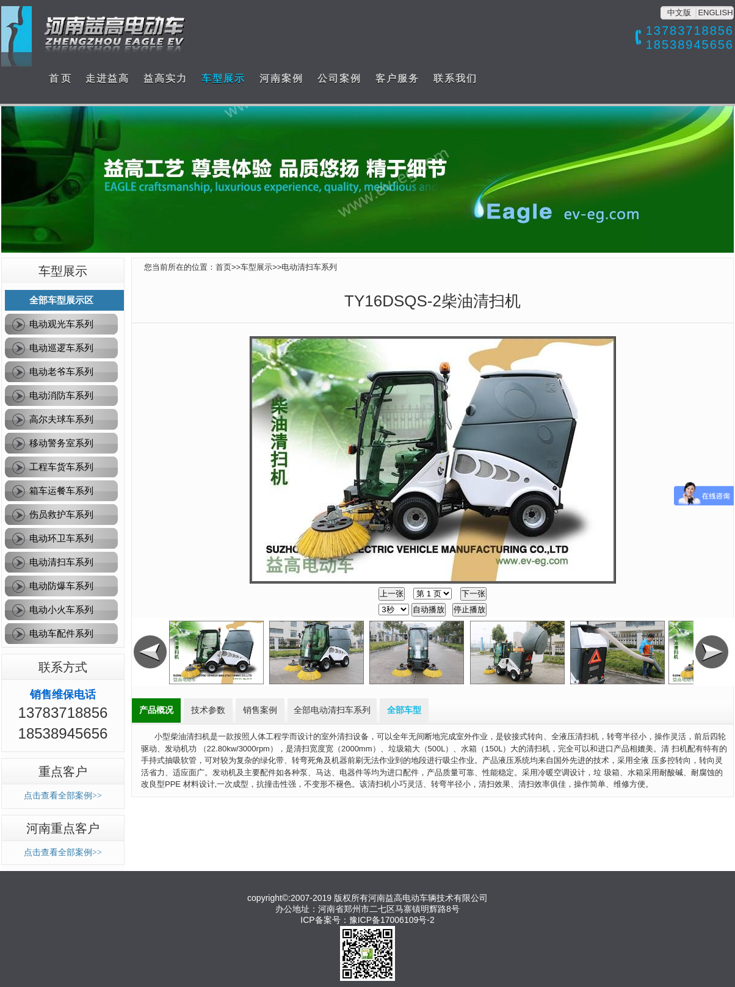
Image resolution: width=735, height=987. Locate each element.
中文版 (679, 12)
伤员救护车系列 (61, 514)
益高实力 (165, 78)
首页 (223, 267)
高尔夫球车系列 (61, 419)
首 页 (60, 78)
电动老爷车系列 (61, 371)
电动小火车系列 (61, 609)
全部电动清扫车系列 (332, 710)
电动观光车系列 (61, 324)
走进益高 (107, 78)
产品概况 (156, 710)
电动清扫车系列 (61, 562)
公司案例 (339, 78)
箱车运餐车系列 (61, 490)
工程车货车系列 (61, 466)
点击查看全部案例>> (63, 795)
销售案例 (260, 710)
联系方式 (62, 667)
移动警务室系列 (61, 443)
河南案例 (281, 78)
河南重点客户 (63, 828)
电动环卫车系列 (61, 538)
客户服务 (397, 78)
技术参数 (208, 710)
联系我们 (455, 78)
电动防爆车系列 (61, 585)
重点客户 (62, 771)
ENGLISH (715, 12)
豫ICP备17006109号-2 (392, 920)
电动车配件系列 (61, 633)
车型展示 (223, 78)
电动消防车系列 (61, 395)
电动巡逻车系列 (61, 347)
